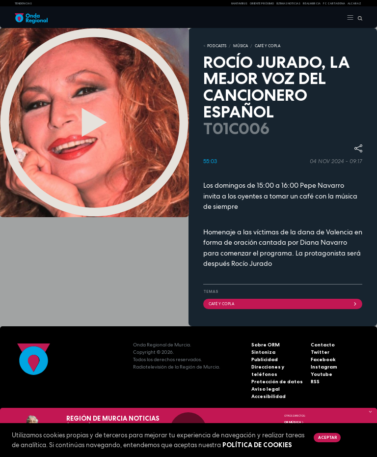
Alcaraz (354, 3)
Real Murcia (312, 3)
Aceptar (327, 437)
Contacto (323, 345)
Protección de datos (277, 381)
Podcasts (216, 45)
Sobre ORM (265, 345)
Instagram (324, 367)
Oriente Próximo (262, 3)
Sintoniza (263, 352)
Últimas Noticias (288, 3)
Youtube (321, 374)
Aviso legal (265, 389)
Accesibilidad (268, 396)
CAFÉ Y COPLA (267, 45)
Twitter (320, 352)
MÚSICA (240, 45)
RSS (315, 381)
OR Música (294, 422)
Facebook (323, 359)
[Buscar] (358, 18)
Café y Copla (283, 303)
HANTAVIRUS (239, 3)
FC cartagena (334, 3)
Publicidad (264, 359)
